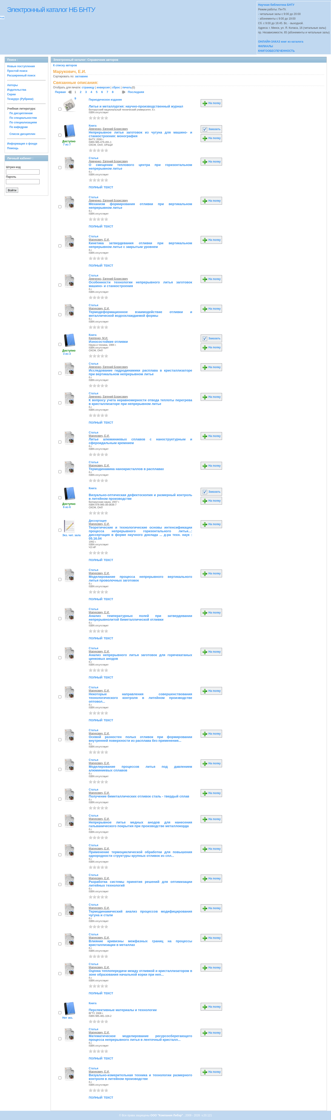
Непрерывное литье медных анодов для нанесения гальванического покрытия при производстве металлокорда (140, 824)
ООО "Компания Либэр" (167, 1115)
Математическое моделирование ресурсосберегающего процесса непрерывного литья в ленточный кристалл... (140, 1037)
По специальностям (23, 117)
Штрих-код (13, 167)
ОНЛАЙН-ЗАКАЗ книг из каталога (280, 41)
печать (127, 87)
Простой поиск (17, 71)
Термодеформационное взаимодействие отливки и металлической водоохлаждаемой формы (140, 313)
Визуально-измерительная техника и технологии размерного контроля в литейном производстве (140, 1077)
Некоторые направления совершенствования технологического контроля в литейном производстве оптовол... (140, 697)
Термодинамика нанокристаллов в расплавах (126, 469)
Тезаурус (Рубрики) (20, 99)
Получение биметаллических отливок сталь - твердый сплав (139, 796)
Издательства (16, 89)
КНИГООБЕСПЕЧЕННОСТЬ (276, 50)
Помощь (12, 148)
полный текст (101, 187)
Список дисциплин (22, 134)
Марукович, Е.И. (99, 239)
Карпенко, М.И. (98, 338)
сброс (116, 87)
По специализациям (23, 122)
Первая (60, 92)
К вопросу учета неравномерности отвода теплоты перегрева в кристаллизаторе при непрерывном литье (140, 402)
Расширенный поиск (21, 75)
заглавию (81, 76)
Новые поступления (21, 66)
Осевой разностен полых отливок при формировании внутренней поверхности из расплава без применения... (140, 738)
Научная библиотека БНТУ (276, 4)
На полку (211, 103)
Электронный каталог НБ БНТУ (51, 9)
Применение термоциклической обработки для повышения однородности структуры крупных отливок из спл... (140, 854)
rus (2, 17)
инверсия (103, 87)
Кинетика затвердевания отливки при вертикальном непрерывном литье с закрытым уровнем (140, 245)
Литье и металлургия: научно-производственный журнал (136, 106)
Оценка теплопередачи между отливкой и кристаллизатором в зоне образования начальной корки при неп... (140, 972)
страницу (88, 87)
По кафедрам (18, 127)
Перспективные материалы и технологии (123, 1010)
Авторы (12, 85)
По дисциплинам (21, 113)
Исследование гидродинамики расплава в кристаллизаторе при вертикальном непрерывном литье (140, 372)
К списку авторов (65, 65)
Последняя (136, 92)
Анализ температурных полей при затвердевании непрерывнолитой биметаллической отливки (140, 617)
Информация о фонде (22, 143)
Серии (11, 94)
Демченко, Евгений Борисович (108, 129)
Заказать (211, 129)
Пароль (11, 176)
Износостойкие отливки (108, 341)
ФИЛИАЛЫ (265, 46)
